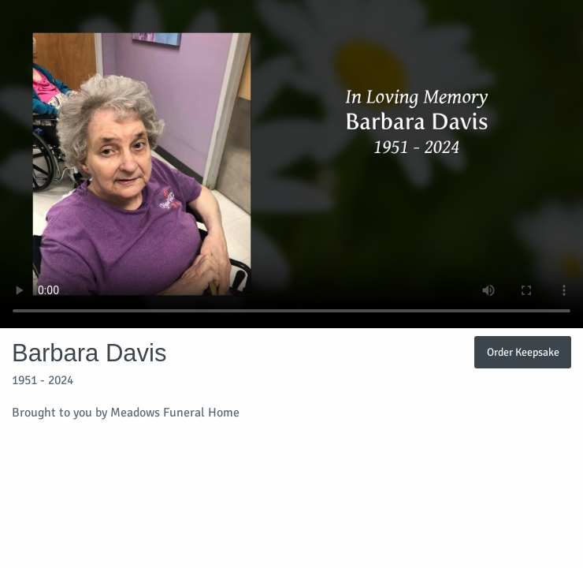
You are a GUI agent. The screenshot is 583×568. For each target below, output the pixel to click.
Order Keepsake (523, 352)
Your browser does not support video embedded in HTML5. (291, 164)
